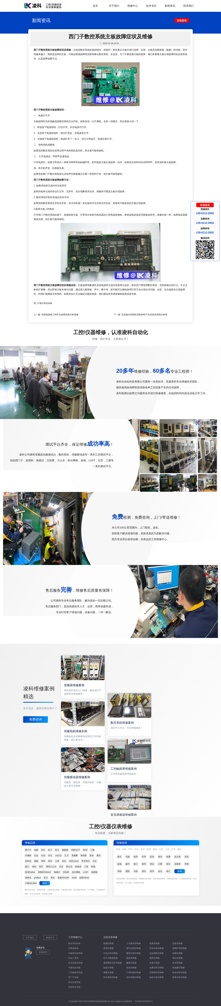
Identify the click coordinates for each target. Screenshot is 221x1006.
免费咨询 (35, 719)
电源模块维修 (74, 987)
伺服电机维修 (74, 967)
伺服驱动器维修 (75, 953)
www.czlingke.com (118, 1001)
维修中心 (132, 5)
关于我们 (114, 5)
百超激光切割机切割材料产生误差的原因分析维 (144, 314)
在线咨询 (43, 952)
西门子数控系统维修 (43, 303)
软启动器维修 (74, 982)
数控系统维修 (74, 943)
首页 (95, 5)
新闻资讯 (170, 5)
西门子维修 (73, 977)
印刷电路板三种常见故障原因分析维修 (59, 314)
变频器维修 (73, 948)
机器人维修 (73, 958)
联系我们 (188, 5)
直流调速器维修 (75, 963)
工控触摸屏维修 (75, 972)
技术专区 (151, 5)
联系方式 (50, 937)
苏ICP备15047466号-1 (143, 1001)
